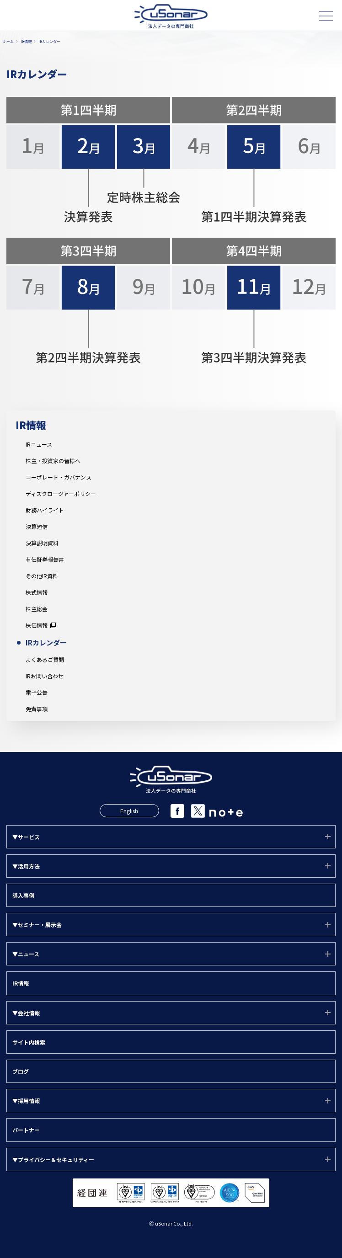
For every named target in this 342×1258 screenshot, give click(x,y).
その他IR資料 (42, 576)
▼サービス (26, 837)
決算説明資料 (42, 543)
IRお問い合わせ (45, 676)
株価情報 (37, 625)
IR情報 (31, 425)
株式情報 (37, 592)
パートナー (26, 1130)
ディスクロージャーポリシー (61, 493)
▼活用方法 (26, 866)
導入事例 (23, 895)
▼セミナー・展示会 (37, 924)
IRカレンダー (46, 642)
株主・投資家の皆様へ (53, 461)
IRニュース (39, 444)
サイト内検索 (28, 1042)
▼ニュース (25, 954)
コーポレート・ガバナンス (58, 477)
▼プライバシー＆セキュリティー (53, 1159)
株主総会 (37, 609)
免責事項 (37, 709)
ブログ (20, 1071)
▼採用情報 (26, 1100)
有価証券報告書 (45, 559)
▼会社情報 (26, 1013)
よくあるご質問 (45, 659)
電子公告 (37, 692)
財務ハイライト (45, 510)
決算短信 (37, 526)
